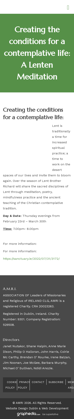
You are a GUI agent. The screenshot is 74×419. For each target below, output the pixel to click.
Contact (38, 382)
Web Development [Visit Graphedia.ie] (55, 408)
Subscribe (56, 382)
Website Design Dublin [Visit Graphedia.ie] (22, 408)
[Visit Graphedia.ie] (37, 414)
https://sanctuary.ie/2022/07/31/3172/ (31, 259)
